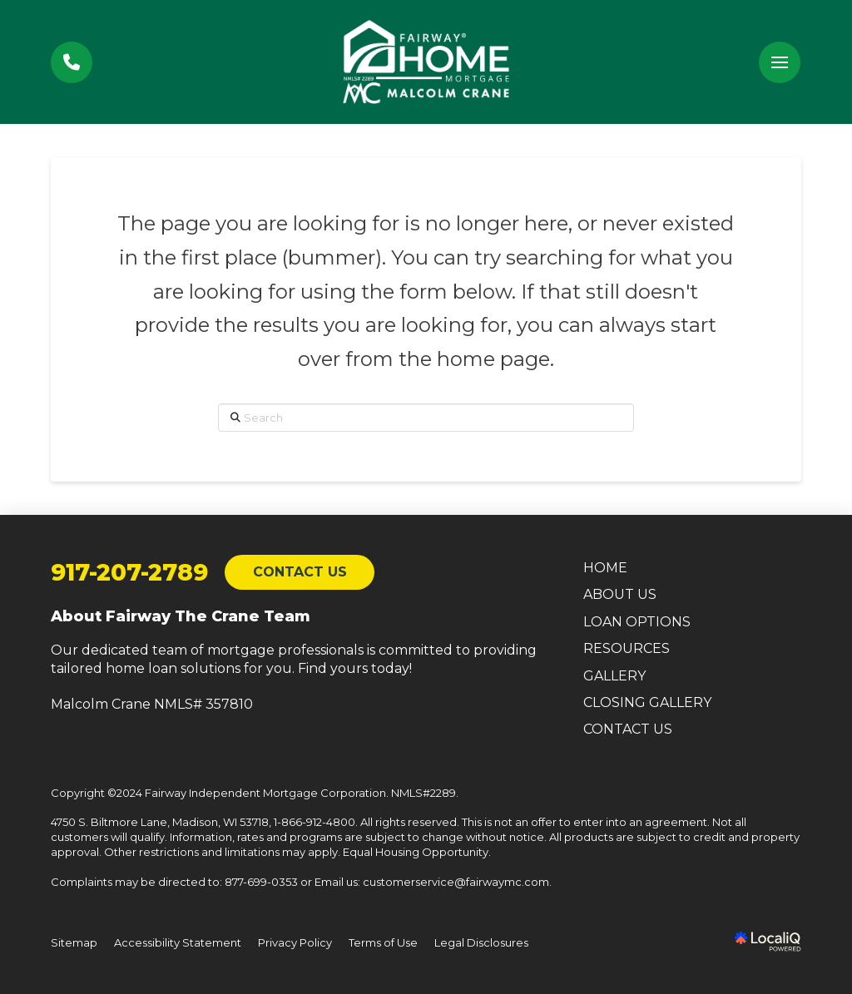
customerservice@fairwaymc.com (456, 881)
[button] (779, 62)
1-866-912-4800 (314, 821)
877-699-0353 (261, 881)
